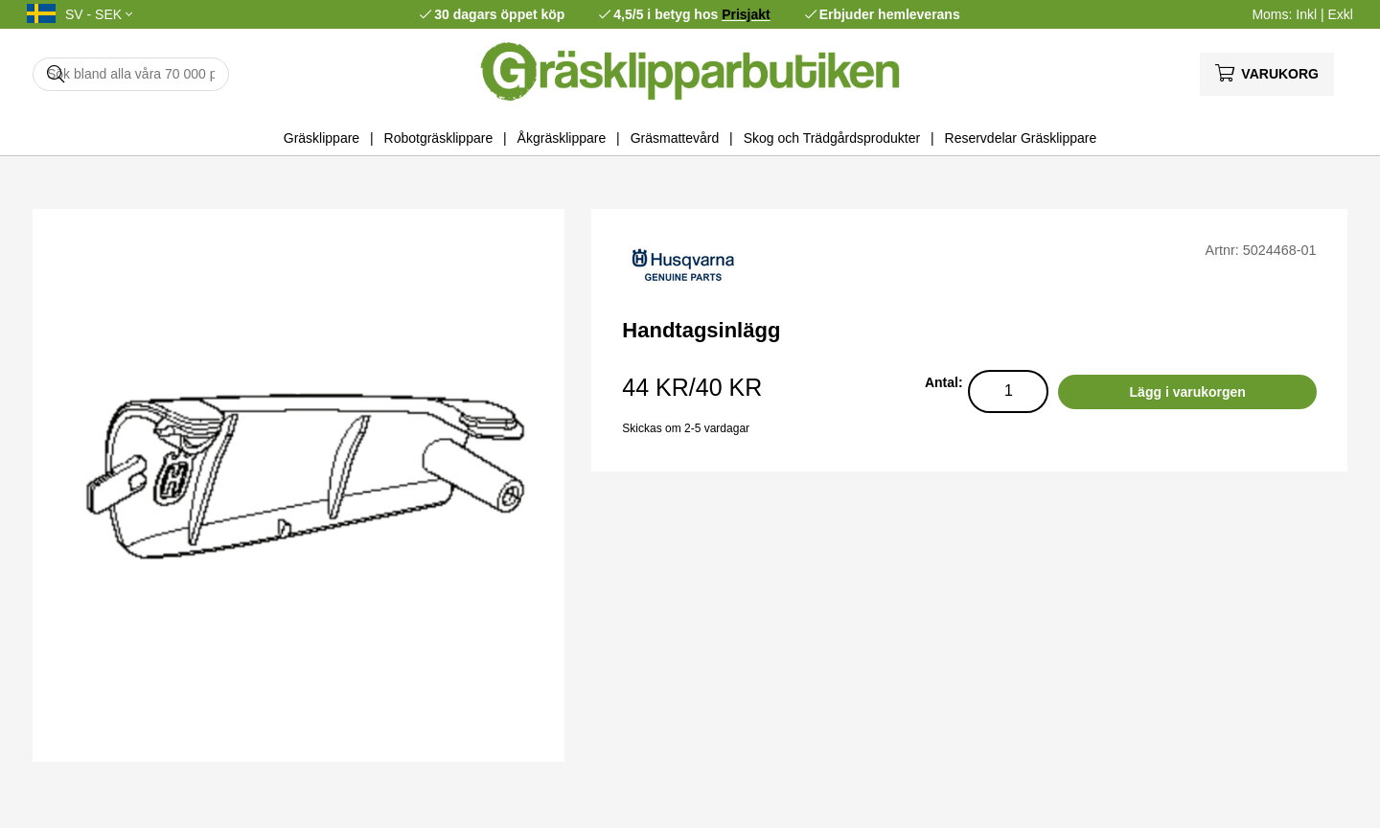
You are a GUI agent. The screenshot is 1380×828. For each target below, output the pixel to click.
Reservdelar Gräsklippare (1021, 138)
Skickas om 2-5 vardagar (685, 428)
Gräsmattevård (675, 138)
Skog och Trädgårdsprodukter (832, 138)
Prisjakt (746, 14)
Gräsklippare (321, 138)
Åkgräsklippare (562, 138)
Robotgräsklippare (439, 138)
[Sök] (131, 74)
